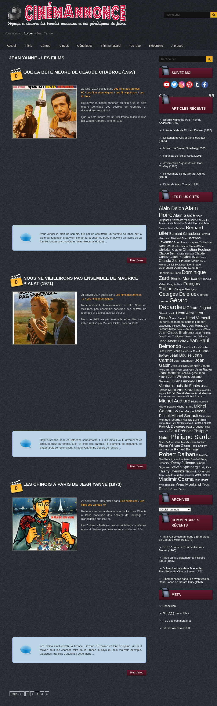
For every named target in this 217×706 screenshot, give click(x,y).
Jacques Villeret (203, 329)
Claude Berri (168, 253)
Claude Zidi (168, 261)
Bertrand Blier (179, 238)
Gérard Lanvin (167, 313)
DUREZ (167, 547)
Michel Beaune (167, 406)
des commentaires (177, 620)
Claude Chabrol (180, 257)
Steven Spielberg (184, 467)
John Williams (179, 377)
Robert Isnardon (173, 459)
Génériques (84, 45)
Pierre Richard (198, 442)
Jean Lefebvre (179, 365)
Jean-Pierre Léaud (169, 351)
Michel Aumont (199, 401)
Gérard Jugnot (199, 308)
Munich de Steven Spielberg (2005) (184, 148)
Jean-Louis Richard (199, 332)
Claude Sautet (199, 257)
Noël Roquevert (185, 423)
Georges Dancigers (185, 289)
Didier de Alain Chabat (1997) (181, 184)
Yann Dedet (201, 480)
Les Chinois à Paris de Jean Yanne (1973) (72, 484)
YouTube (135, 45)
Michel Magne (184, 411)
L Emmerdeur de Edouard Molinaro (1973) (185, 538)
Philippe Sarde (190, 436)
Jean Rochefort (169, 373)
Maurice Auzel (193, 393)
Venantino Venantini (184, 475)
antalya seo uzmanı (175, 536)
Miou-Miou (205, 416)
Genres (45, 45)
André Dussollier (175, 223)
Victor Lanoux (202, 474)
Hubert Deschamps (171, 321)
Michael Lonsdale (176, 396)
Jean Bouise (180, 355)
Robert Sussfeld (192, 459)
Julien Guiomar (183, 381)
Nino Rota (171, 423)
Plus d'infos (136, 260)
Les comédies (128, 500)
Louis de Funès (187, 386)
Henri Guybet (178, 318)
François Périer (174, 284)
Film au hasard (111, 45)
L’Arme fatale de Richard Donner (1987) (187, 130)
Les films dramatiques (100, 92)
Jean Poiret (188, 369)
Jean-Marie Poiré (172, 341)
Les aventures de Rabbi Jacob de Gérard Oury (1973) (184, 580)
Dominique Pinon (170, 273)
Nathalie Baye (191, 419)
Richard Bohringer (187, 449)
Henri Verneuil (198, 318)
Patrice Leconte (202, 422)
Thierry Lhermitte (172, 471)
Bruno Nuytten (190, 242)
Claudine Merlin (189, 261)
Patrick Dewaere (172, 426)
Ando (166, 557)
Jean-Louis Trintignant (171, 336)
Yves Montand (188, 484)
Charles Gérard (196, 246)
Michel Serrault (184, 415)
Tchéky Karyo (205, 467)
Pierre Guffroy (166, 442)
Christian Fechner (197, 250)
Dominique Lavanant (187, 267)
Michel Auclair (194, 396)
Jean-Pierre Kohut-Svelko (194, 347)
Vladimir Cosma (176, 479)
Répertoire (156, 45)
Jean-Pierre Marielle (191, 351)
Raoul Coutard (199, 446)
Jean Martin (194, 366)
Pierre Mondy (181, 442)
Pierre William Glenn (174, 445)
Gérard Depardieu (173, 303)
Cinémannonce (172, 578)
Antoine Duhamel (176, 228)
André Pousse (194, 223)
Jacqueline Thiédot (170, 325)
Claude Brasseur (185, 253)
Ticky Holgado (166, 475)
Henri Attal (185, 313)
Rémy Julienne (183, 463)
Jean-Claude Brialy (173, 332)
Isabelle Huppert (194, 321)
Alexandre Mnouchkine (185, 220)
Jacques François (194, 325)
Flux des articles (176, 613)
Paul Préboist (181, 431)
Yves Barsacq (167, 484)
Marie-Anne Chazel (181, 389)
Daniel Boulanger (176, 264)
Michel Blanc (185, 406)
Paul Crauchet (195, 426)
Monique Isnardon (170, 419)
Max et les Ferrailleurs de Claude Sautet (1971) (181, 570)
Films (28, 45)
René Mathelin (166, 449)
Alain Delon (171, 208)
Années (64, 45)
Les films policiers (126, 92)
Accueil (28, 33)
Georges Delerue (177, 294)
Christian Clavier (170, 249)
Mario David (175, 393)
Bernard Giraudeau (184, 234)
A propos (177, 45)
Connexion (169, 605)
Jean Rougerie (189, 373)
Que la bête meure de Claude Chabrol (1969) (79, 72)
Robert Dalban (177, 454)
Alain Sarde (184, 215)
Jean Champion (184, 360)
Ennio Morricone (186, 278)
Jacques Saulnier (186, 329)
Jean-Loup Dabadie (196, 336)
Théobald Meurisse (197, 471)
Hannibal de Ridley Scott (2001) (182, 155)
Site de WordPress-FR (176, 628)
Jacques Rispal (167, 329)
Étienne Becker (178, 489)
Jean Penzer (175, 369)
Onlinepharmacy (173, 568)
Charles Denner (180, 246)
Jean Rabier (203, 369)
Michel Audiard (175, 401)
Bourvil (178, 242)
